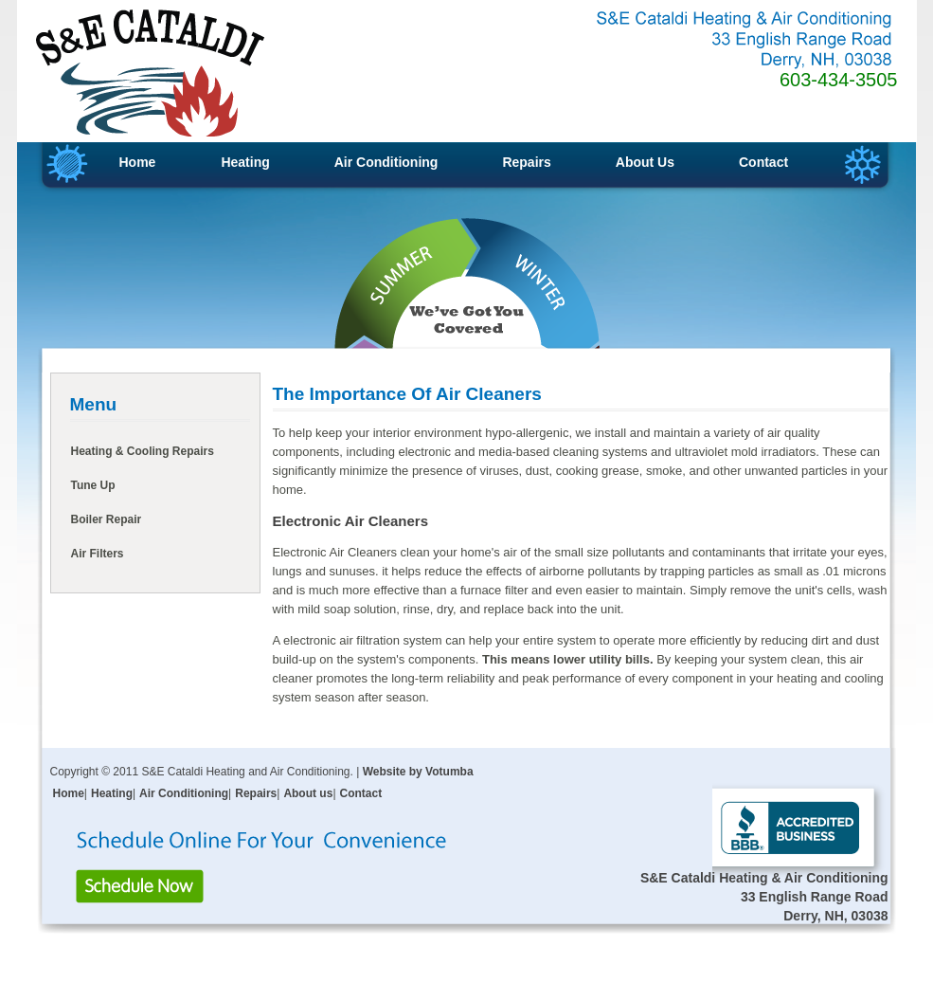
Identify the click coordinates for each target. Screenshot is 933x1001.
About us (307, 793)
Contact (763, 162)
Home (137, 162)
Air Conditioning (386, 162)
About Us (645, 162)
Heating (245, 162)
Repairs (526, 162)
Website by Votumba (418, 771)
